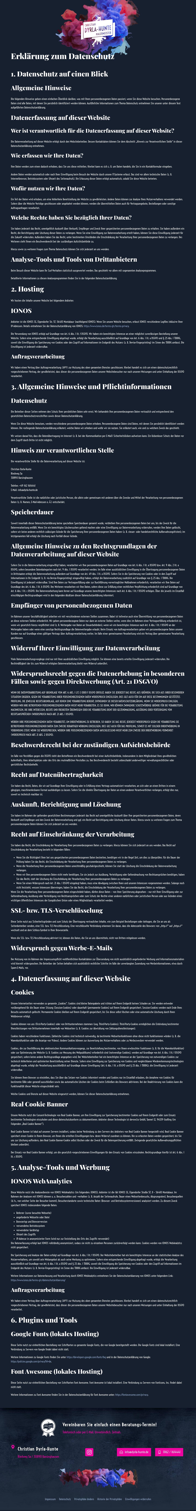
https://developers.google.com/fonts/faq (86, 1357)
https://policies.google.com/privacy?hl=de (31, 1361)
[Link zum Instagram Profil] (89, 1453)
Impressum (50, 1500)
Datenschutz (65, 1500)
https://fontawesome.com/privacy (131, 1394)
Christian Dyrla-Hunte (38, 1450)
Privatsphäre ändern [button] (84, 1500)
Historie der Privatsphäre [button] (109, 1500)
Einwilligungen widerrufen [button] (138, 1500)
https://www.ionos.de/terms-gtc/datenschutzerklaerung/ (38, 1280)
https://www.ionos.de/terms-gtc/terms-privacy (106, 326)
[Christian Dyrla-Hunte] (13, 1448)
